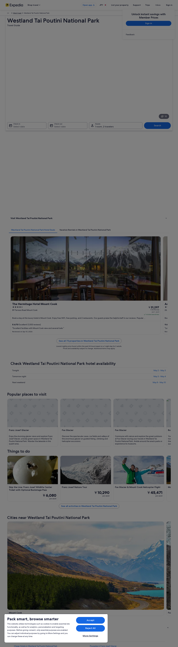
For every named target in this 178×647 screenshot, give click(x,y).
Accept (90, 620)
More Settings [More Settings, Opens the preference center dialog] (90, 635)
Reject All (90, 628)
